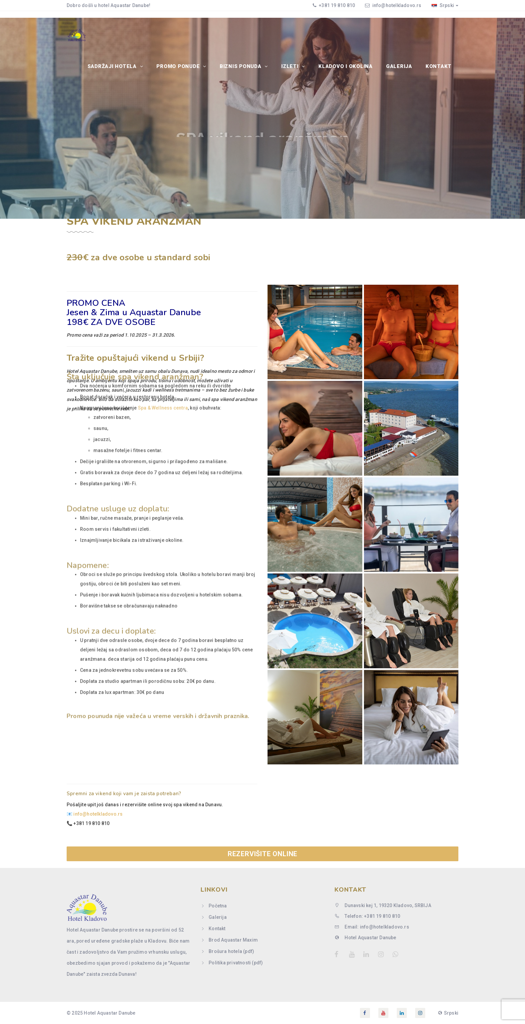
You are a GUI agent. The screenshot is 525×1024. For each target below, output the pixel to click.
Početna (218, 905)
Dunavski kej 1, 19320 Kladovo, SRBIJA (382, 905)
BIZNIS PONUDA (241, 66)
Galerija (399, 66)
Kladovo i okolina (345, 66)
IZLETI (290, 66)
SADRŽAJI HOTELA (112, 66)
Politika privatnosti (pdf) (236, 962)
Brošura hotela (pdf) (231, 951)
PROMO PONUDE (178, 66)
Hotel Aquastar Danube (365, 937)
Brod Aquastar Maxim (233, 940)
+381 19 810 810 (336, 5)
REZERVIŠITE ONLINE (262, 854)
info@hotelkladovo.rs (397, 5)
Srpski (445, 5)
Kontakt (439, 66)
